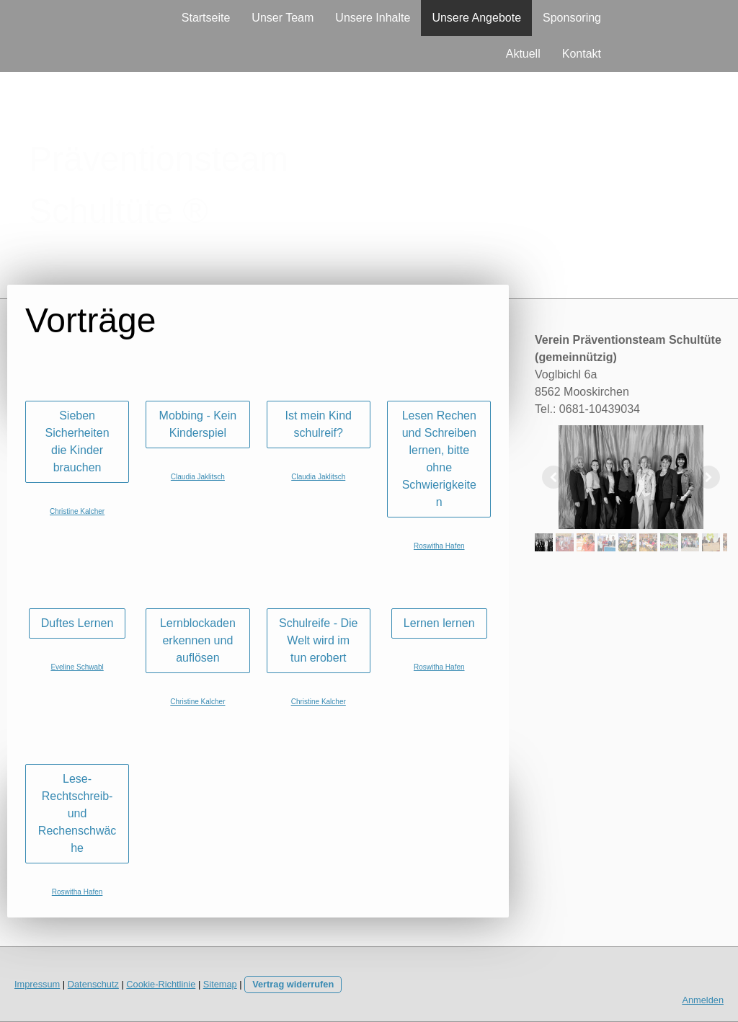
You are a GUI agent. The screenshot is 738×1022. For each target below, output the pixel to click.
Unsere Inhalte (372, 18)
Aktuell (523, 54)
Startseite (206, 18)
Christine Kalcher (77, 511)
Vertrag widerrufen (293, 984)
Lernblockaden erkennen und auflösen (198, 640)
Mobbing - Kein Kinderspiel (198, 424)
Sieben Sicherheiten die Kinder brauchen (77, 441)
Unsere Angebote (476, 18)
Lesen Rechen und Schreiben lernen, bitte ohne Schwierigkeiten (439, 458)
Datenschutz (93, 984)
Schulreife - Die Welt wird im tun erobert (318, 640)
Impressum (37, 984)
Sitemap (220, 984)
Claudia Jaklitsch (198, 477)
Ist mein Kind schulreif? (318, 424)
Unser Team (283, 18)
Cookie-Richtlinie (160, 984)
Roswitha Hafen (439, 546)
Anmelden (703, 1000)
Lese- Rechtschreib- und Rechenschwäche (77, 813)
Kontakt (581, 54)
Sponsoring (572, 18)
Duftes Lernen (77, 623)
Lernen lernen (439, 623)
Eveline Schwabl (76, 667)
